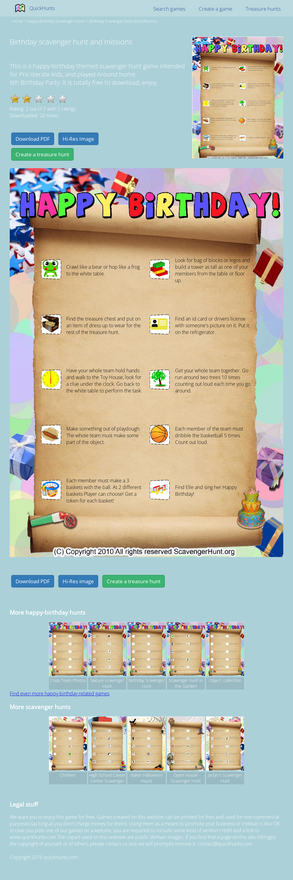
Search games (169, 8)
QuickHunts (42, 8)
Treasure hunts (263, 8)
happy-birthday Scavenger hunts (56, 21)
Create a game (215, 8)
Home (17, 21)
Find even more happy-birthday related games (59, 693)
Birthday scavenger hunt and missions (123, 21)
